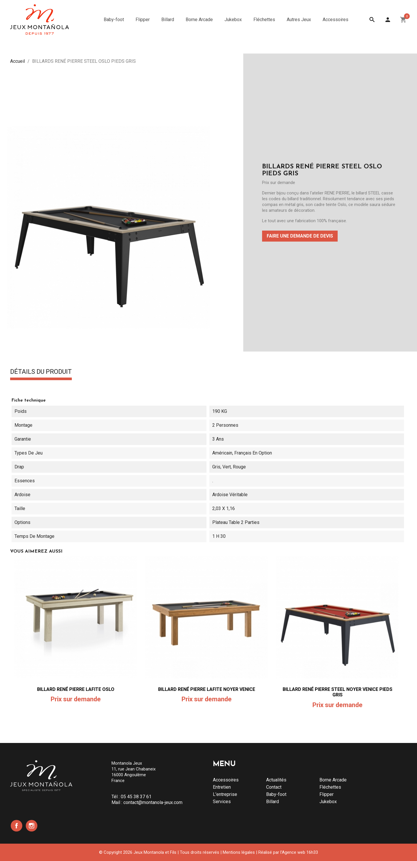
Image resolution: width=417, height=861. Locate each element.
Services (222, 801)
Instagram (31, 825)
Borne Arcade (333, 780)
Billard (272, 801)
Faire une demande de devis (300, 236)
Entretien (222, 787)
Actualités (276, 780)
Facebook (16, 825)
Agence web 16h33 (300, 852)
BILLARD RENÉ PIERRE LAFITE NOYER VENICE (206, 689)
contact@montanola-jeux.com (152, 802)
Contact (273, 787)
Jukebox (328, 801)
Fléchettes (330, 787)
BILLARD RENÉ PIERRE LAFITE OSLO (75, 689)
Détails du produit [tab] (41, 372)
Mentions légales (239, 852)
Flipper (326, 794)
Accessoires (226, 780)
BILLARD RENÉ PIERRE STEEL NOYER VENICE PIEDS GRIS (337, 692)
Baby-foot (276, 794)
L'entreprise (225, 794)
